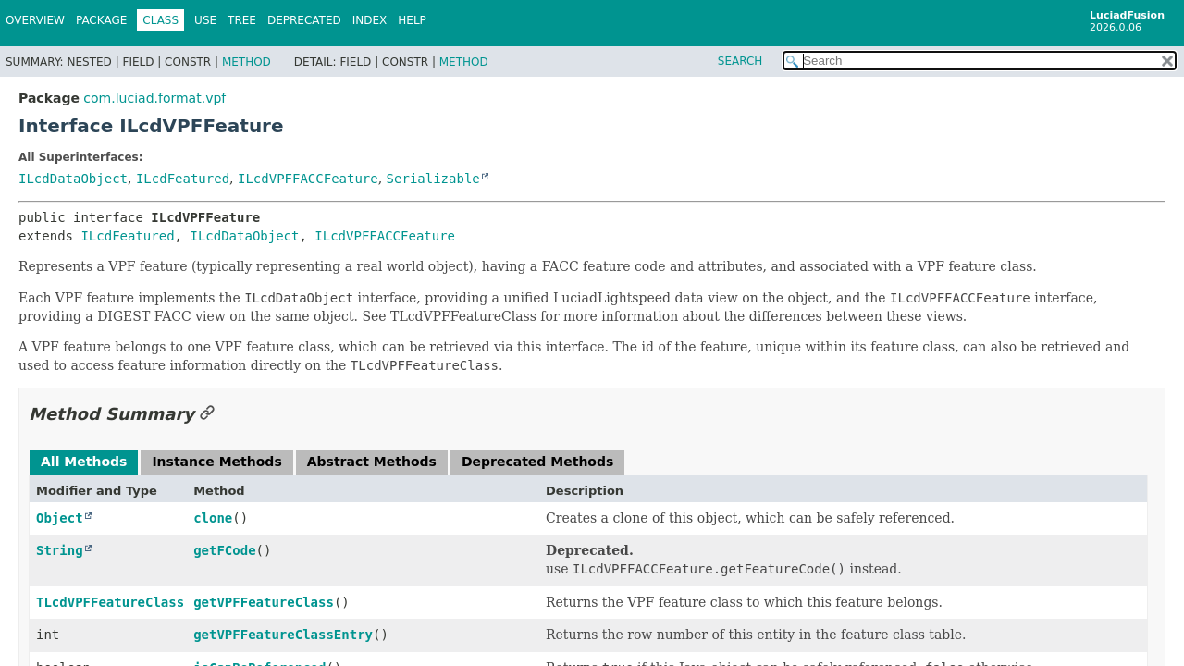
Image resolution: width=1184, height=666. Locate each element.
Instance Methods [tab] (216, 461)
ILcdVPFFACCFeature (308, 178)
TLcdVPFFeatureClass (110, 602)
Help (412, 20)
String (59, 550)
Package (101, 20)
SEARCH (740, 61)
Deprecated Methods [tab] (537, 461)
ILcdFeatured (182, 178)
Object (59, 518)
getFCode (224, 550)
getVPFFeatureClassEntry (283, 634)
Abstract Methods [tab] (372, 461)
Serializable (433, 178)
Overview (35, 20)
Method (246, 62)
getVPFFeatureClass (263, 602)
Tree (242, 20)
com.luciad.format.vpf (154, 98)
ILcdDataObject (73, 178)
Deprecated (304, 20)
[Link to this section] (207, 414)
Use (205, 20)
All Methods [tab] (84, 461)
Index (370, 20)
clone (212, 518)
